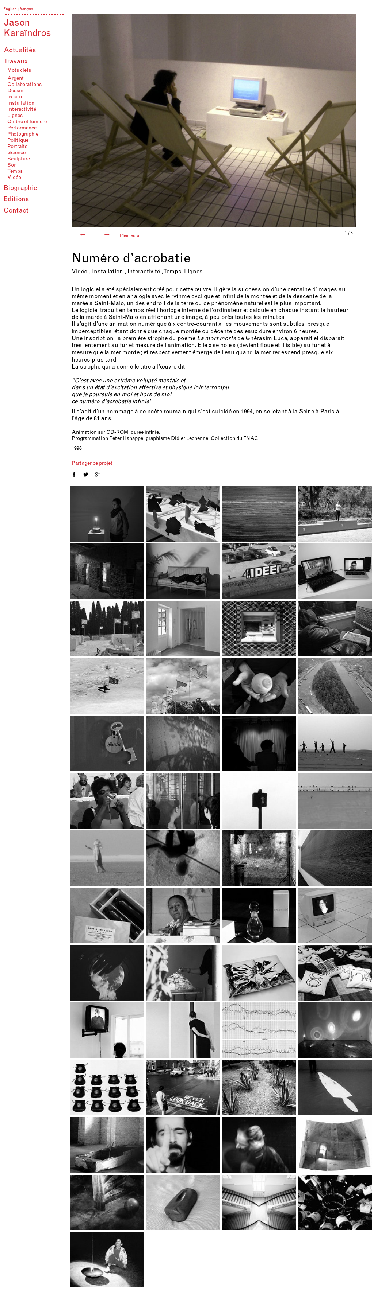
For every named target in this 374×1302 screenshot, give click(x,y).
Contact (16, 211)
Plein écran (131, 236)
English (10, 9)
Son (12, 165)
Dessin (15, 91)
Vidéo (14, 177)
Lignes (15, 115)
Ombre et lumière (27, 122)
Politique (17, 140)
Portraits (17, 146)
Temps (15, 171)
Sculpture (18, 159)
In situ (14, 97)
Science (16, 153)
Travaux (16, 62)
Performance (22, 128)
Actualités (20, 50)
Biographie (20, 188)
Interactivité (21, 109)
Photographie (22, 134)
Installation (20, 103)
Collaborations (24, 84)
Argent (15, 78)
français (26, 9)
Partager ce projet (92, 463)
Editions (16, 199)
